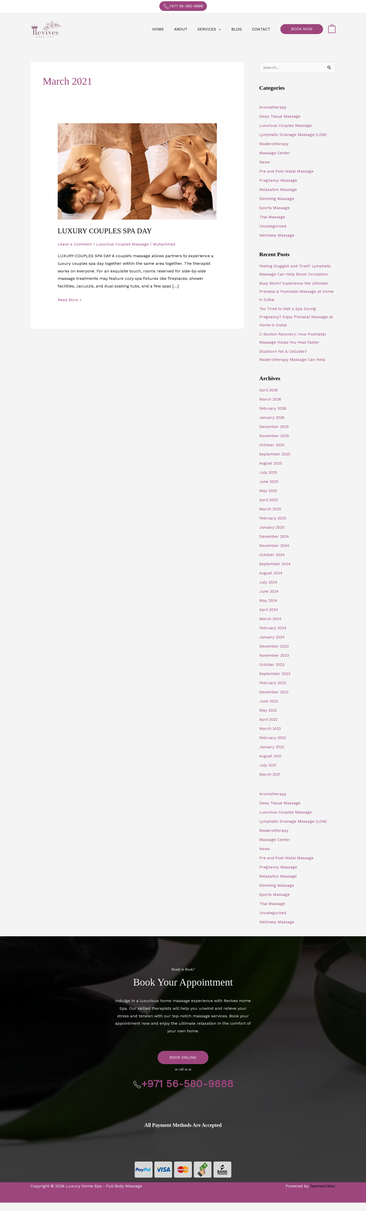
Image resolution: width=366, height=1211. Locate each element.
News (264, 162)
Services (213, 29)
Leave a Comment (76, 243)
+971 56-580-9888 (183, 6)
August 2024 (271, 581)
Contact (262, 29)
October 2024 (272, 563)
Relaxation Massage (278, 189)
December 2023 (274, 654)
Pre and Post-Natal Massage (286, 171)
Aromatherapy (273, 107)
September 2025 (275, 462)
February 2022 (273, 746)
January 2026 (272, 425)
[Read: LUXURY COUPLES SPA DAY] (137, 171)
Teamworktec (322, 1194)
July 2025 (268, 480)
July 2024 (269, 590)
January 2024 (272, 645)
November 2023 (274, 663)
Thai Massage (272, 217)
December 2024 (275, 544)
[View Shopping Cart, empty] (332, 29)
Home (169, 29)
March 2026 (270, 407)
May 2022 (268, 718)
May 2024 (268, 608)
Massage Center (275, 153)
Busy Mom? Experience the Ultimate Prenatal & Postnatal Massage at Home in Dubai (297, 299)
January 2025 (272, 535)
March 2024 (271, 627)
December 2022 (274, 700)
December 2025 (274, 435)
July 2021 (268, 773)
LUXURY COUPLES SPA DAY (107, 230)
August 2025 (271, 471)
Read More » (70, 299)
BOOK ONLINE (183, 1065)
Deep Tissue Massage (280, 116)
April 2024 (269, 618)
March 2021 (270, 782)
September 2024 (275, 572)
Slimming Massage (277, 198)
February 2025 (273, 526)
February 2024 (273, 636)
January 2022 (272, 755)
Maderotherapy (274, 144)
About (189, 29)
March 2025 (270, 517)
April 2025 (269, 508)
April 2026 (269, 398)
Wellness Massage (277, 235)
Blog (240, 29)
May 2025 (268, 499)
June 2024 (269, 599)
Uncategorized (273, 226)
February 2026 (273, 416)
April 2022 (269, 727)
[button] (301, 29)
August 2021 (271, 764)
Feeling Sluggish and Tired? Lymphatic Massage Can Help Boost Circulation (294, 274)
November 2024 (275, 553)
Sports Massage (274, 208)
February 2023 (273, 691)
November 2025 (274, 444)
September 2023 (275, 682)
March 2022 (270, 736)
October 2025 (272, 453)
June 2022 (269, 709)
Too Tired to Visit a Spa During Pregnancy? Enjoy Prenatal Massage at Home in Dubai (296, 325)
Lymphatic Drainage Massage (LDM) (294, 134)
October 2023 (272, 672)
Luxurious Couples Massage (126, 243)
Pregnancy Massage (278, 180)
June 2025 (269, 489)
